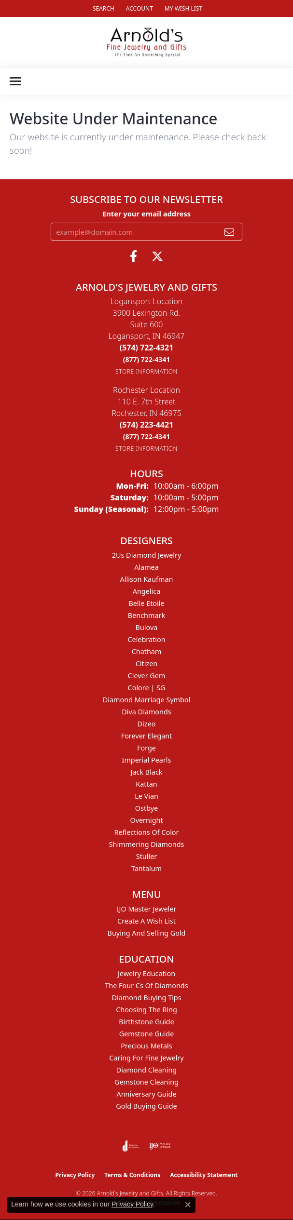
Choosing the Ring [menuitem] (146, 1009)
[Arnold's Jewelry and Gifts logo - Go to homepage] (146, 42)
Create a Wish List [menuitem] (146, 920)
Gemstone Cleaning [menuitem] (146, 1081)
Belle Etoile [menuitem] (146, 603)
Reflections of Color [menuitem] (146, 832)
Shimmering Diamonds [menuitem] (146, 844)
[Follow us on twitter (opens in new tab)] (157, 256)
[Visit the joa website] (131, 1146)
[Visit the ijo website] (160, 1146)
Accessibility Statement (203, 1175)
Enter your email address (146, 213)
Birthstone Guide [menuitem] (146, 1021)
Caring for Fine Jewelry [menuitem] (146, 1057)
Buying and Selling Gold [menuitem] (147, 933)
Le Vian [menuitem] (146, 796)
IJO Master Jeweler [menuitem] (147, 908)
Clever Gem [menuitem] (147, 675)
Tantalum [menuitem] (146, 868)
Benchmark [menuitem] (146, 615)
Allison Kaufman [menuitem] (146, 579)
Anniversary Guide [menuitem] (146, 1094)
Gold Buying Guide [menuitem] (146, 1106)
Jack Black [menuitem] (146, 772)
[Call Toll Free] (146, 359)
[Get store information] (146, 371)
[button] (102, 8)
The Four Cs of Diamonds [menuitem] (146, 985)
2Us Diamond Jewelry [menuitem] (146, 555)
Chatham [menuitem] (147, 651)
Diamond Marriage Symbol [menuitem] (146, 699)
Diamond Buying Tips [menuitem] (146, 997)
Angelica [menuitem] (146, 591)
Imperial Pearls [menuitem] (146, 759)
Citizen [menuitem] (147, 663)
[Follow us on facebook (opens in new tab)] (133, 256)
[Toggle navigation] (15, 81)
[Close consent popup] (188, 1204)
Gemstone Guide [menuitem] (146, 1033)
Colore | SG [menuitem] (147, 687)
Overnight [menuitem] (146, 820)
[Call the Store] (147, 347)
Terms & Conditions (132, 1175)
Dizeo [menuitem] (147, 723)
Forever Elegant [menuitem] (146, 735)
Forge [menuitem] (146, 747)
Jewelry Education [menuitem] (146, 973)
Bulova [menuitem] (147, 627)
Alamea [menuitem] (146, 567)
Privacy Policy (75, 1175)
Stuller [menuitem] (146, 856)
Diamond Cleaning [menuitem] (146, 1069)
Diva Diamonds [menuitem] (146, 711)
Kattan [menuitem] (146, 784)
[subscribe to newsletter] (229, 232)
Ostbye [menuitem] (146, 808)
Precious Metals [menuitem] (146, 1045)
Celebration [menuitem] (146, 639)
